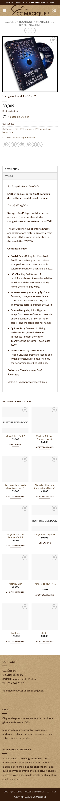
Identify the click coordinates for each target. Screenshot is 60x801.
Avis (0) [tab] (9, 176)
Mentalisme (44, 21)
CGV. (27, 722)
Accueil (10, 21)
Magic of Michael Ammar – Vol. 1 (15, 536)
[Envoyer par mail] (22, 144)
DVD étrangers (27, 129)
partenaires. (25, 738)
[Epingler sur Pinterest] (28, 144)
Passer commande (34, 792)
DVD (16, 129)
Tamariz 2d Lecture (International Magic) (44, 486)
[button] (4, 10)
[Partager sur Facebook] (11, 144)
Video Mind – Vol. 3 (15, 436)
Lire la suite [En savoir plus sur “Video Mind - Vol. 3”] (15, 444)
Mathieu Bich (15, 583)
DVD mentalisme (30, 24)
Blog (19, 792)
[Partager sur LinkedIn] (34, 144)
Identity (44, 633)
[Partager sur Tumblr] (40, 144)
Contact (51, 792)
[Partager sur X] (17, 144)
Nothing (15, 633)
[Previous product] (33, 30)
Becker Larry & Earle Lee (23, 137)
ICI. (44, 690)
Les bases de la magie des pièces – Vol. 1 (15, 486)
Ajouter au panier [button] (45, 447)
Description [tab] (12, 169)
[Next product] (26, 30)
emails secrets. (10, 779)
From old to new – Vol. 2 (44, 585)
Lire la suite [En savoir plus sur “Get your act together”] (45, 543)
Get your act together (44, 534)
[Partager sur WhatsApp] (5, 144)
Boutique (25, 21)
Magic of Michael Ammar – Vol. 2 (44, 437)
